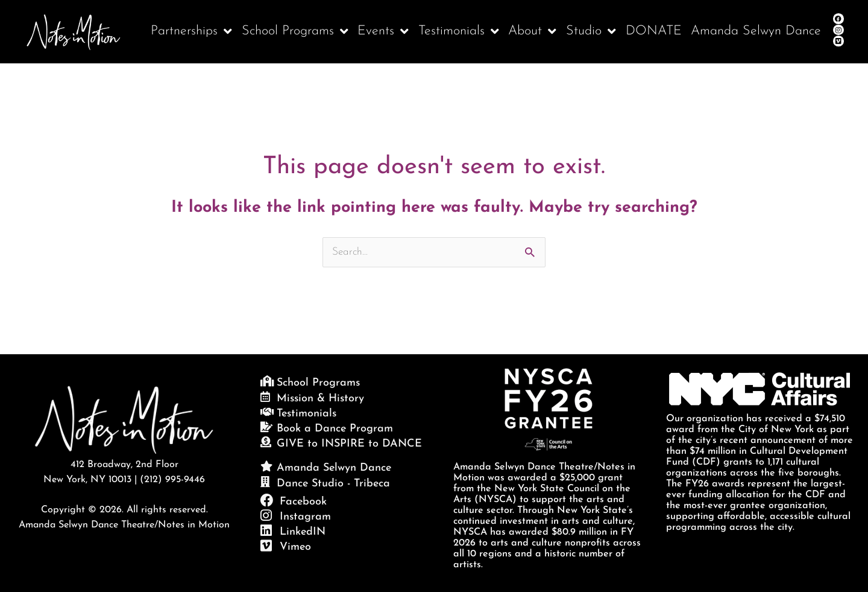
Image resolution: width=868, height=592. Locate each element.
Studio (591, 32)
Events (383, 32)
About (532, 32)
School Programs (295, 32)
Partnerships (191, 32)
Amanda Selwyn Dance (756, 31)
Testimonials (458, 32)
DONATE (654, 31)
